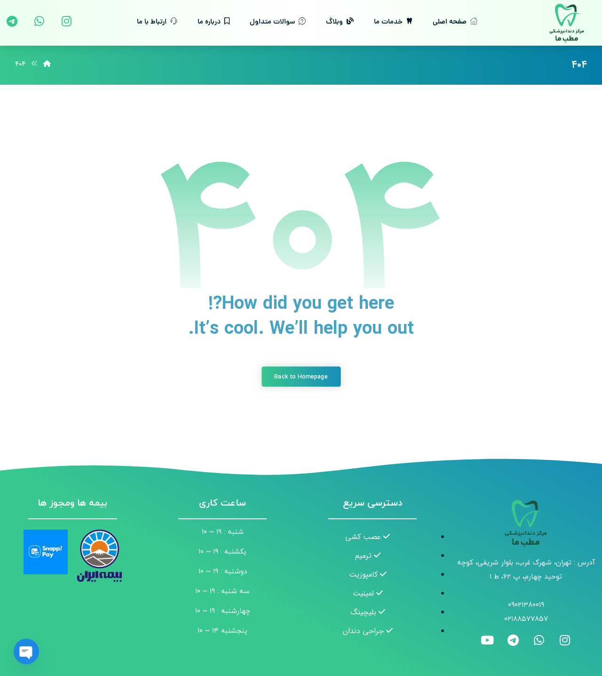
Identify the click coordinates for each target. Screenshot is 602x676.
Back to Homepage (301, 376)
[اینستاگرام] (66, 21)
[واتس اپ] (39, 21)
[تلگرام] (12, 21)
